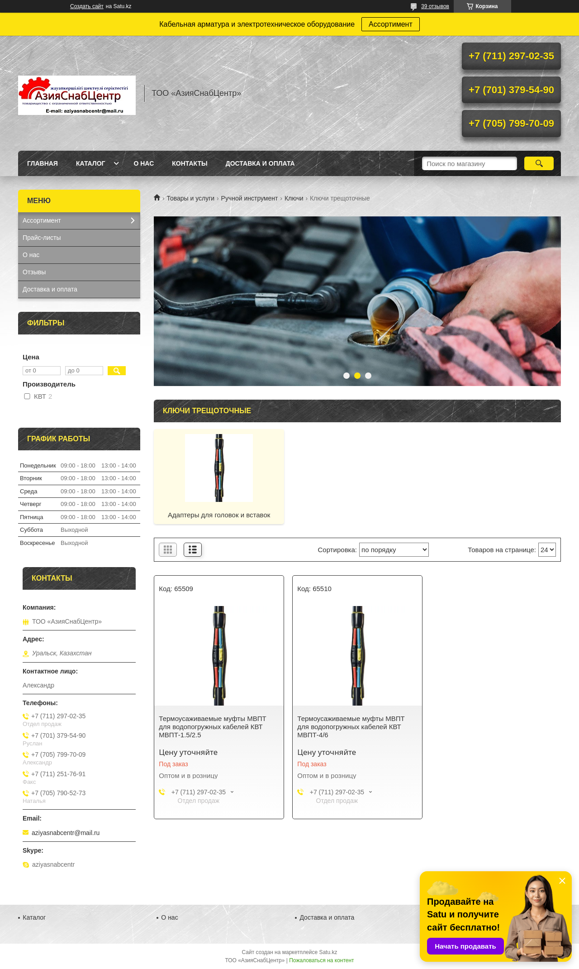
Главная (42, 163)
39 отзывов (435, 6)
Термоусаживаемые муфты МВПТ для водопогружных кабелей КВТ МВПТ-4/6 (350, 727)
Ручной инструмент (249, 198)
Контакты (189, 163)
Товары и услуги (190, 198)
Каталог (90, 163)
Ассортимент (391, 24)
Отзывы (34, 272)
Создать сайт (87, 6)
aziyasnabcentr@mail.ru (66, 832)
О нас (143, 163)
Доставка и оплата (260, 163)
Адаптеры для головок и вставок (219, 515)
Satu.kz (328, 952)
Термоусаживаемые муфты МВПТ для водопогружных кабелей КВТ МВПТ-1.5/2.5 (212, 727)
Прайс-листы (42, 237)
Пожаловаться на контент (321, 960)
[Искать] (539, 163)
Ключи (294, 198)
